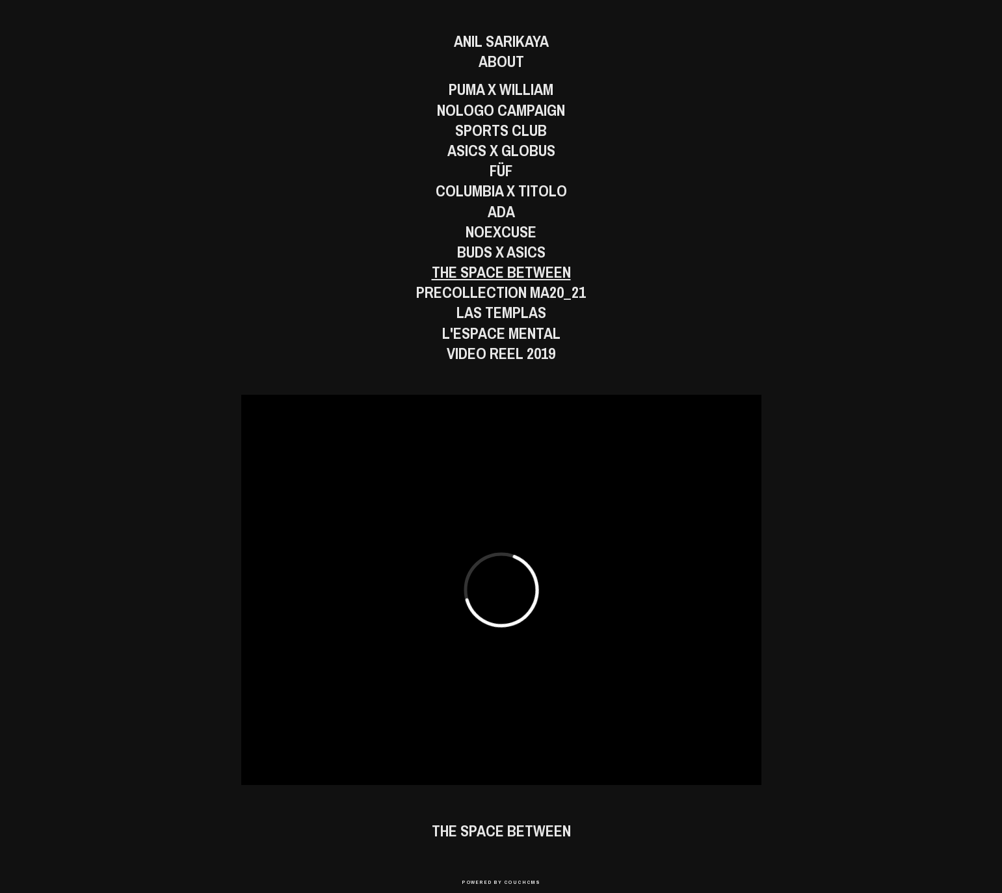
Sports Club (501, 130)
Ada (501, 212)
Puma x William (501, 89)
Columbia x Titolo (501, 191)
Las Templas (501, 312)
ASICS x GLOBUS (501, 150)
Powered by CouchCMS (501, 882)
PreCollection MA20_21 (501, 292)
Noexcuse (501, 232)
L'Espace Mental (501, 333)
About (501, 61)
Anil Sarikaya (501, 41)
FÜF (501, 171)
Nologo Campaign (501, 110)
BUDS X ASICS (501, 252)
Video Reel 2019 (501, 353)
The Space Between (501, 272)
